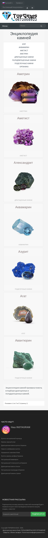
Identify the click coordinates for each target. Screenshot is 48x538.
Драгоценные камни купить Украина (13, 445)
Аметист (23, 118)
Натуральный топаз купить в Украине (14, 463)
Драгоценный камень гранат (11, 473)
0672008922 (26, 19)
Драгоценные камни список (10, 466)
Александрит (23, 163)
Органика (24, 66)
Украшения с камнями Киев (10, 452)
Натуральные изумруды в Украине (12, 470)
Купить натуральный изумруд (11, 438)
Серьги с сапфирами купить (10, 449)
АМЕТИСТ (24, 50)
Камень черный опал (8, 442)
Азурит (23, 251)
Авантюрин (23, 340)
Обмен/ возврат (15, 532)
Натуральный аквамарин (9, 459)
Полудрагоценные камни (24, 60)
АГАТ (24, 44)
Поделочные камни (24, 63)
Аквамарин (23, 207)
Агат (23, 296)
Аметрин (23, 74)
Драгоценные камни (24, 57)
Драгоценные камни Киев (11, 530)
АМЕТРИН (24, 53)
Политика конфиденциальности (33, 532)
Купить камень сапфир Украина (12, 456)
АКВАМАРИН (24, 47)
